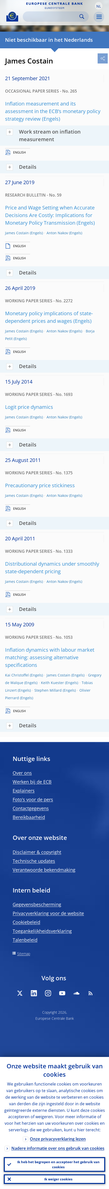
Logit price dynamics (29, 407)
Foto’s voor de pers (33, 799)
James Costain (17, 232)
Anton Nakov (57, 232)
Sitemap (23, 953)
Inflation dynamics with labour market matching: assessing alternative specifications (49, 657)
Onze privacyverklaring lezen (58, 1139)
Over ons (22, 773)
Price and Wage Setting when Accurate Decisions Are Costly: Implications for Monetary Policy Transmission (50, 215)
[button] (98, 6)
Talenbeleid (25, 940)
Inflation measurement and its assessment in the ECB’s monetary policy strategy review (52, 111)
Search (82, 16)
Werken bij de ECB (32, 782)
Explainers (24, 791)
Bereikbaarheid (29, 817)
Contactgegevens (31, 808)
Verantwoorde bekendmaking (44, 870)
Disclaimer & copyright (37, 852)
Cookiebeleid (26, 922)
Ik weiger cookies (58, 1179)
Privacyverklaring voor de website (48, 913)
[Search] (52, 16)
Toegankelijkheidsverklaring (42, 931)
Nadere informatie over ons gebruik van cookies (57, 1148)
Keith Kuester (52, 682)
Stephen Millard (48, 690)
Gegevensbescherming (37, 904)
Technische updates (34, 861)
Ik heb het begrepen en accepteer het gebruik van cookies (58, 1164)
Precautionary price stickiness (40, 485)
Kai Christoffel (17, 675)
